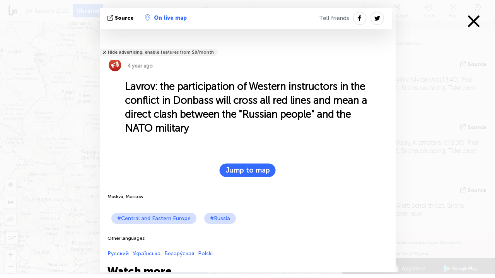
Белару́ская (179, 253)
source (121, 18)
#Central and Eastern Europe (154, 218)
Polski (205, 253)
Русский (118, 253)
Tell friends (334, 18)
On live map (166, 17)
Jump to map (247, 170)
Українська (146, 253)
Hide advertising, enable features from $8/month (161, 52)
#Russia (220, 218)
